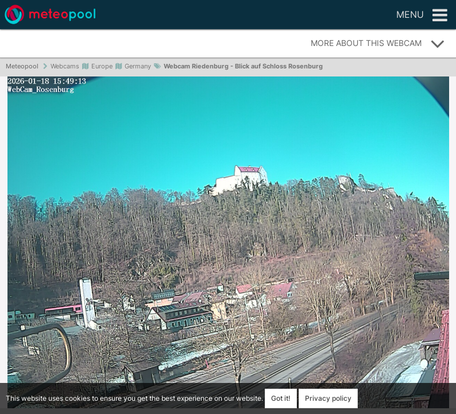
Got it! (281, 398)
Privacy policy (328, 398)
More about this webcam (378, 43)
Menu (421, 15)
